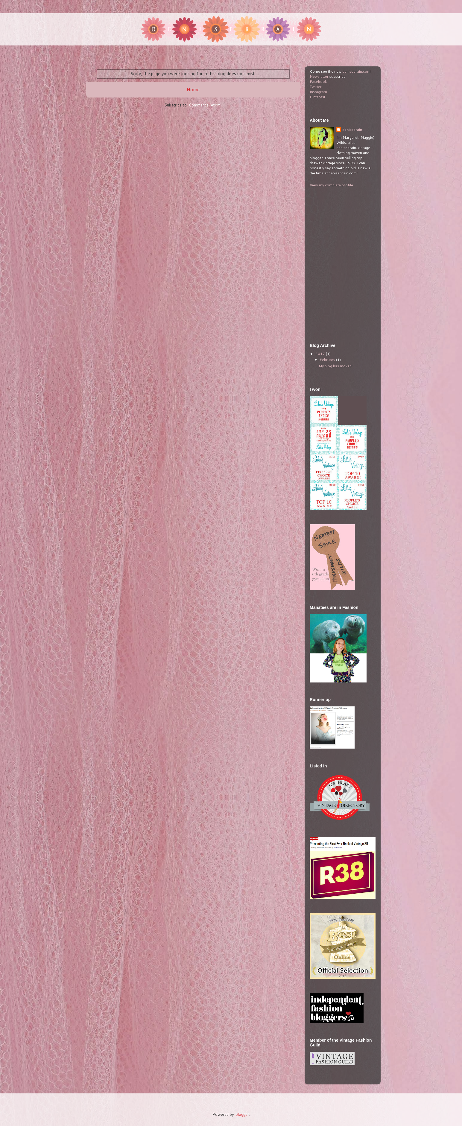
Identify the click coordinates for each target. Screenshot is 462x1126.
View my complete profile (331, 185)
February (328, 359)
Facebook (318, 81)
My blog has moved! (335, 365)
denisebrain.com (356, 71)
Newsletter (319, 76)
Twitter (316, 86)
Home (193, 89)
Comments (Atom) (205, 105)
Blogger (242, 1114)
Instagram (318, 91)
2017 (320, 353)
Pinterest (317, 96)
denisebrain (352, 129)
